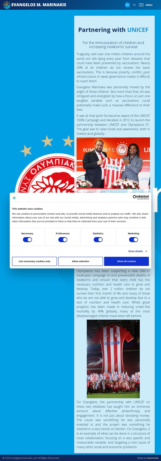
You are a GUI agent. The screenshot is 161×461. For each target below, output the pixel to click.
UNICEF (137, 29)
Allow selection (80, 261)
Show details (135, 251)
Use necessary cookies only (34, 261)
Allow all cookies (126, 261)
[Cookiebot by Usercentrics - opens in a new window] (135, 197)
